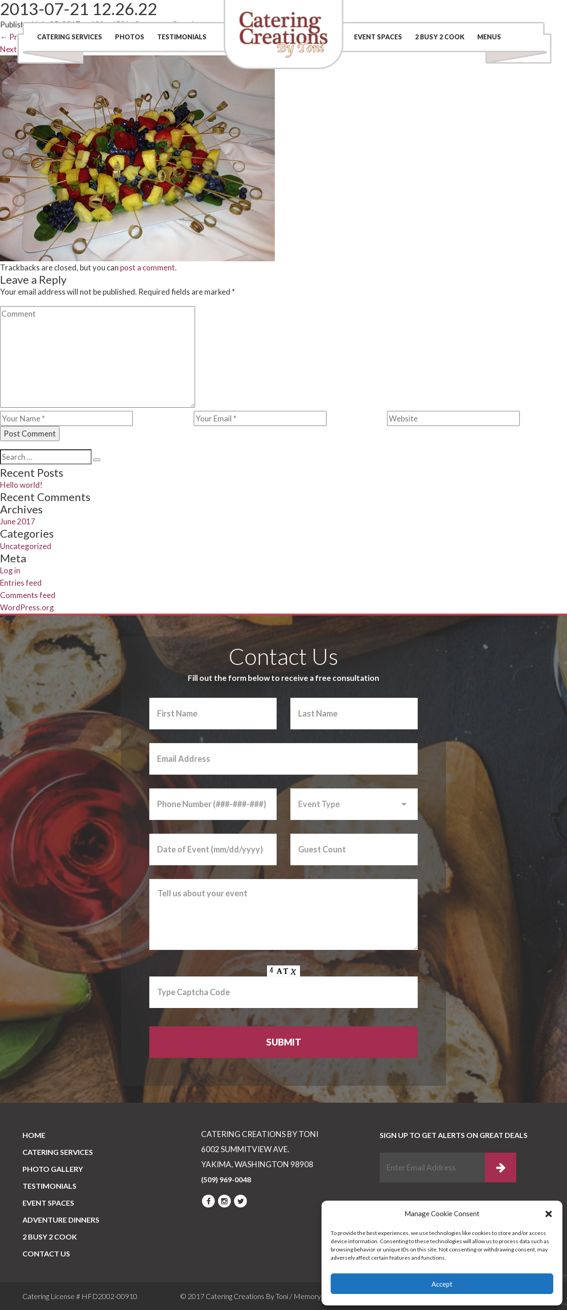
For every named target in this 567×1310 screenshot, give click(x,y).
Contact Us (406, 11)
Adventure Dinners (60, 1219)
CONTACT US (46, 1253)
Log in (10, 570)
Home (33, 1135)
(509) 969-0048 (495, 11)
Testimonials (182, 37)
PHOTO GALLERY (52, 1168)
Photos (129, 37)
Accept (442, 1284)
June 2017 (17, 521)
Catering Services (69, 37)
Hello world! (21, 485)
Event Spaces (378, 37)
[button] (548, 1213)
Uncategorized (25, 546)
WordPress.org (27, 607)
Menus (489, 37)
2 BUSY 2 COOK (439, 37)
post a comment (147, 267)
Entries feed (21, 583)
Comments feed (27, 595)
